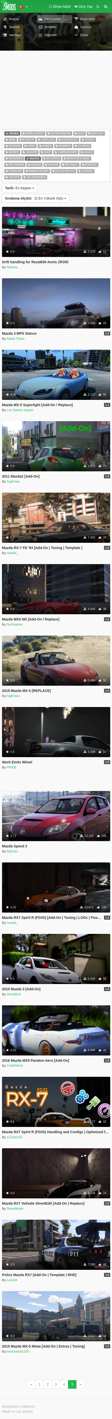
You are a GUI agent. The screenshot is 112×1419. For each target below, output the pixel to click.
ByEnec (12, 851)
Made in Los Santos (17, 1411)
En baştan (19, 188)
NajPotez (13, 481)
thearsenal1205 (18, 1351)
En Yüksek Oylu (35, 198)
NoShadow (15, 624)
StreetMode (15, 1208)
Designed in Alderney (18, 1406)
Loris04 (12, 1280)
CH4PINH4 (15, 1066)
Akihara (12, 267)
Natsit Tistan (16, 338)
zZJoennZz (15, 1137)
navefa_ (12, 553)
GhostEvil (14, 994)
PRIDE (12, 767)
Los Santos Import (20, 410)
